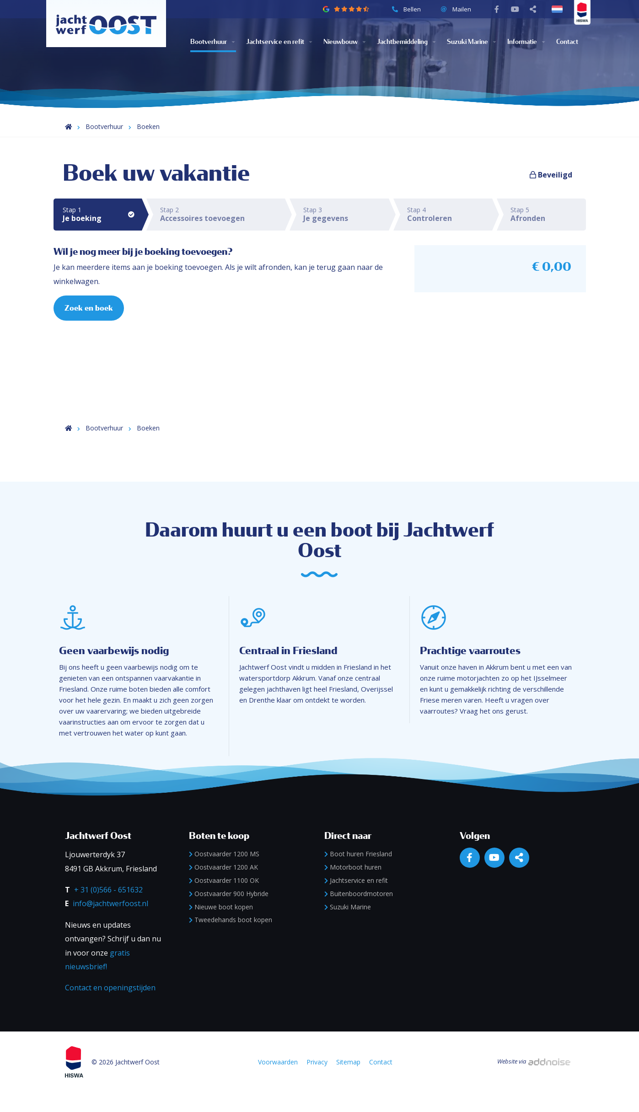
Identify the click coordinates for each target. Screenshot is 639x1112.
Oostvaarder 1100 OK (224, 899)
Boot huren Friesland (358, 873)
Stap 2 (222, 214)
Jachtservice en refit (269, 37)
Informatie (520, 37)
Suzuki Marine (456, 37)
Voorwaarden (278, 1081)
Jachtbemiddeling (401, 37)
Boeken (148, 126)
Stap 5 (547, 214)
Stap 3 (345, 214)
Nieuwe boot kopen (221, 926)
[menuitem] (219, 37)
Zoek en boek (89, 308)
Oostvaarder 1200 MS (224, 873)
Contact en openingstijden (110, 1007)
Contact (565, 37)
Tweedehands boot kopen (230, 939)
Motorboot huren (352, 886)
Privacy (317, 1081)
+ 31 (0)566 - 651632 (108, 909)
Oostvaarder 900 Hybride (228, 912)
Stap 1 (102, 214)
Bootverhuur (209, 37)
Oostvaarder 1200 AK (223, 886)
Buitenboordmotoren (358, 912)
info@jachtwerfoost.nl (110, 923)
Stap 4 (449, 214)
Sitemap (349, 1081)
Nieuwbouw (339, 37)
